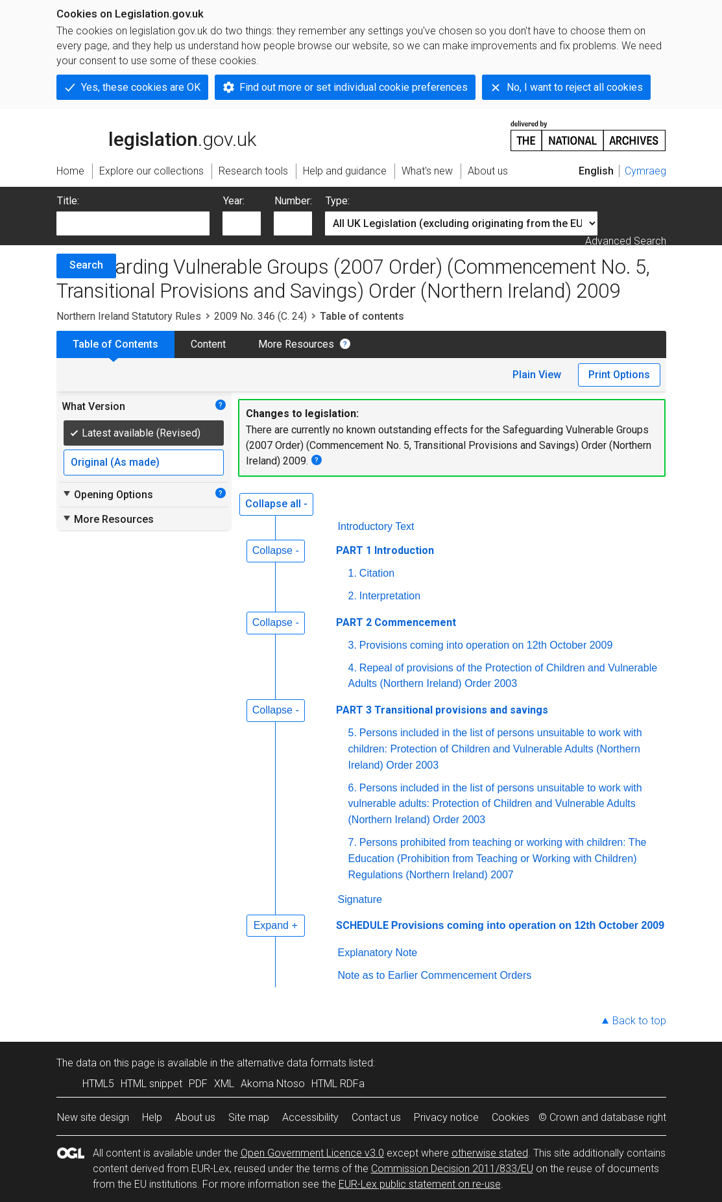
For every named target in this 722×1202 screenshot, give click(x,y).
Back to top (639, 1021)
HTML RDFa (338, 1083)
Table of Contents (115, 344)
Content (208, 344)
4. (352, 667)
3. (352, 645)
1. (352, 573)
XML (224, 1083)
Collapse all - (276, 504)
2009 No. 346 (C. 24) (260, 316)
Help (152, 1117)
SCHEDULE (362, 925)
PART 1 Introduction (385, 550)
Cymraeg (645, 171)
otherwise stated (489, 1153)
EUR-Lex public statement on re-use (420, 1184)
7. (352, 842)
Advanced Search (625, 241)
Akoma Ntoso (273, 1083)
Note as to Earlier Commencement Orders (435, 975)
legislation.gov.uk (156, 135)
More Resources (296, 344)
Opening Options (107, 494)
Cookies (510, 1117)
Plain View (536, 374)
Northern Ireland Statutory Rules (128, 316)
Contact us (376, 1117)
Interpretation (389, 595)
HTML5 (98, 1083)
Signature (360, 899)
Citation (376, 573)
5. (352, 732)
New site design (93, 1117)
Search (86, 265)
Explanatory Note (378, 952)
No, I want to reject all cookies (575, 87)
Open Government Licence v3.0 (312, 1153)
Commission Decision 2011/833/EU (452, 1168)
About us (195, 1117)
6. (352, 787)
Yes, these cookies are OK (140, 87)
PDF (198, 1083)
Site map (248, 1117)
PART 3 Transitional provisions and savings (442, 710)
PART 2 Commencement (396, 622)
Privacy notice (446, 1117)
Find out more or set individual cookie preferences (353, 87)
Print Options (619, 374)
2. (352, 595)
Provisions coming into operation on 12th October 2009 (485, 645)
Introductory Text (376, 526)
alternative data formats (291, 1063)
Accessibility (310, 1117)
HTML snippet (151, 1083)
